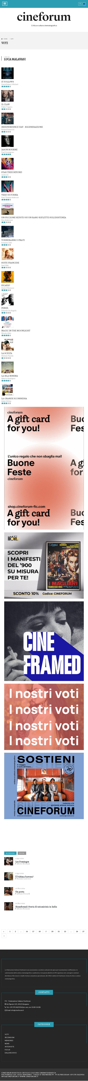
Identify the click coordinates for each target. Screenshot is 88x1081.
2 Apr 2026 (19, 858)
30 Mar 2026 (20, 888)
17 (33, 931)
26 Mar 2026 (20, 903)
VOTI (7, 1034)
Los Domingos (22, 862)
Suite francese (10, 262)
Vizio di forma (9, 194)
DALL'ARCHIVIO (11, 1053)
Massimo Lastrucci (24, 878)
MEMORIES (9, 1040)
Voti (12, 39)
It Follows (7, 81)
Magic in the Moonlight (15, 330)
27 (83, 931)
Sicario (5, 285)
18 (39, 931)
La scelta (6, 353)
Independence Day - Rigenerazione (22, 126)
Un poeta (19, 892)
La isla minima (9, 375)
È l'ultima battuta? (24, 877)
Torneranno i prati (13, 240)
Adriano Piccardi (23, 893)
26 (77, 931)
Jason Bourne (9, 149)
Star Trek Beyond (11, 172)
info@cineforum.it (17, 1010)
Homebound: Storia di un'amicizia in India (36, 907)
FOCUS (21, 853)
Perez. (5, 308)
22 (65, 931)
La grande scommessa (14, 398)
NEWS (7, 1044)
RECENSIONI (10, 853)
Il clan (5, 104)
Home (5, 39)
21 (59, 931)
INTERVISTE (9, 1047)
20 (52, 931)
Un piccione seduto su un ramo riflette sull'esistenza (33, 217)
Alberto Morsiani (23, 863)
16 (27, 931)
